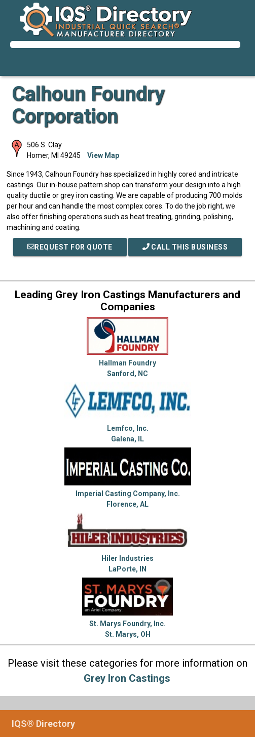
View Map (103, 155)
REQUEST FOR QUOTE (70, 247)
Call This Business (185, 247)
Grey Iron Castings (127, 678)
